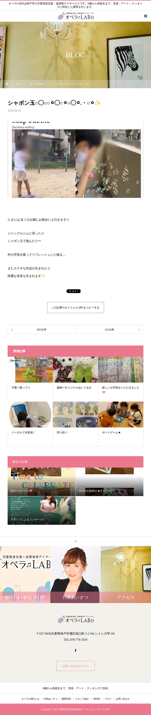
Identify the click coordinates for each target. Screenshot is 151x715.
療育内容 (66, 699)
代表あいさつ (50, 699)
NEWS (96, 699)
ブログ (108, 699)
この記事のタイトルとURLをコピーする (75, 307)
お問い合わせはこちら (75, 665)
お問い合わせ (122, 699)
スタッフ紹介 (82, 699)
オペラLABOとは (30, 699)
